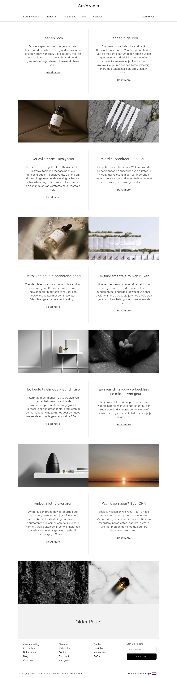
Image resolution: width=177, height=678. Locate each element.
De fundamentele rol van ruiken (124, 276)
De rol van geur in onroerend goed (53, 276)
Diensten (63, 644)
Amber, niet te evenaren (53, 503)
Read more (53, 72)
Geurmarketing (31, 16)
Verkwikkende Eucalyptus (53, 159)
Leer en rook (53, 38)
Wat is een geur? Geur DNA (124, 503)
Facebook (64, 656)
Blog (84, 16)
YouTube (98, 648)
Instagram (64, 660)
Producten (51, 16)
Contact (97, 16)
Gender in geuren (124, 38)
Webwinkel (148, 16)
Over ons (28, 660)
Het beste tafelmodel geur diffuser (53, 389)
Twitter (97, 644)
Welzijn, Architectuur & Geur (124, 159)
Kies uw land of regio (139, 673)
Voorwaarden (101, 652)
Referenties (69, 16)
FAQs (97, 656)
